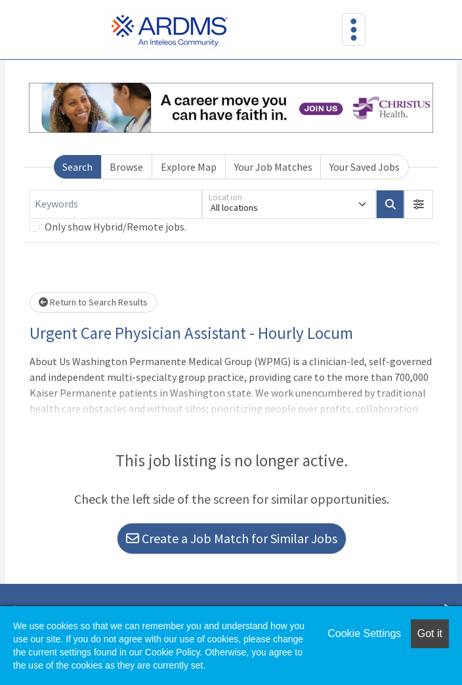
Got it (429, 633)
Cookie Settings (364, 633)
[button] (418, 204)
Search (77, 166)
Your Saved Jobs (364, 166)
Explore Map (189, 166)
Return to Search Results (93, 302)
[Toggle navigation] (354, 29)
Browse (126, 166)
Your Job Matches (273, 166)
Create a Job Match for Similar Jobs (231, 538)
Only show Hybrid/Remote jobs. (115, 226)
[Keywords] (115, 204)
